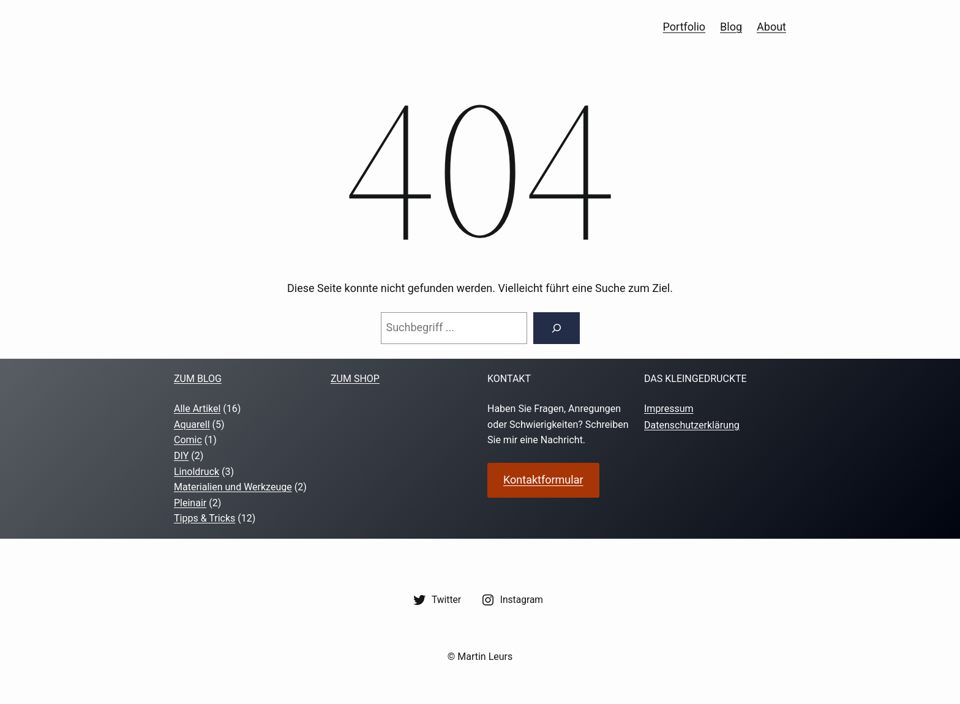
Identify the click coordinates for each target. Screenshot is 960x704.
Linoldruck (196, 471)
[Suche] (556, 328)
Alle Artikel (197, 408)
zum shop (355, 378)
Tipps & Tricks (204, 518)
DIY (181, 456)
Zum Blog (198, 378)
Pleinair (190, 503)
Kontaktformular (543, 479)
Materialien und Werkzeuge (233, 487)
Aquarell (192, 424)
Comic (188, 440)
